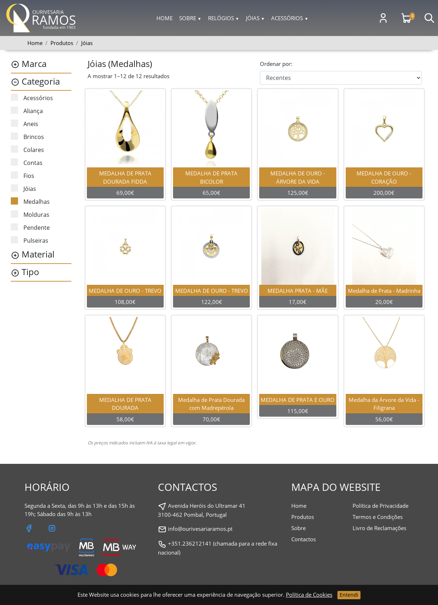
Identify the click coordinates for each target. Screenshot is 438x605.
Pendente (30, 227)
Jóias (255, 18)
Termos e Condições (378, 516)
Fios (22, 175)
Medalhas (30, 201)
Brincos (27, 137)
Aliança (27, 111)
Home (164, 18)
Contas (27, 162)
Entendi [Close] (349, 594)
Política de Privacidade (380, 505)
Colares (27, 149)
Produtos (302, 516)
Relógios (223, 18)
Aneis (24, 124)
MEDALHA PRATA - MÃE (299, 290)
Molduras (30, 214)
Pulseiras (29, 240)
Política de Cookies (309, 594)
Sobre (190, 18)
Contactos (303, 539)
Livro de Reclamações (379, 528)
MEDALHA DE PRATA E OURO (299, 399)
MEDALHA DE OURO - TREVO (126, 290)
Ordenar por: (276, 63)
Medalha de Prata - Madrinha (385, 290)
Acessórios (289, 18)
